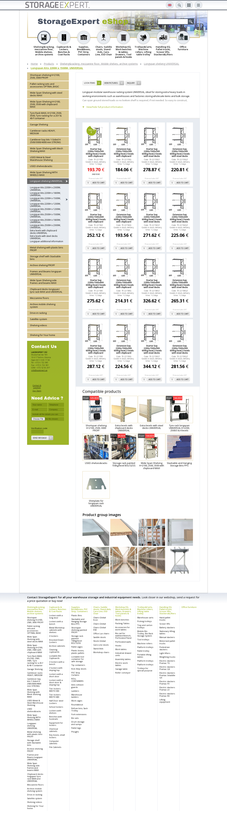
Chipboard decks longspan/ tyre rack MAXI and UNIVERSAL (46, 290)
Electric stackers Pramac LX (167, 688)
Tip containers (78, 665)
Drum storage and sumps (77, 722)
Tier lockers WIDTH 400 (54, 695)
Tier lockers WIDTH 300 (54, 689)
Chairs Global (99, 623)
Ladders (75, 691)
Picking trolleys (144, 621)
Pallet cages (76, 646)
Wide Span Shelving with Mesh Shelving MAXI (46, 150)
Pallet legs (76, 728)
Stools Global (99, 641)
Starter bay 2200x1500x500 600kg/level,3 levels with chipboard (96, 152)
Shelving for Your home (42, 335)
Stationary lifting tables (167, 632)
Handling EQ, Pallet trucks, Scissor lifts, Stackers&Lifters (167, 610)
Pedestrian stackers (164, 648)
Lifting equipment (164, 700)
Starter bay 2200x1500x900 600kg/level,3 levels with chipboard (96, 349)
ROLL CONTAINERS (77, 679)
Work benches (122, 619)
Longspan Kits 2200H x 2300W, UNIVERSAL (45, 188)
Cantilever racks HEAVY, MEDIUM (42, 132)
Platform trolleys (145, 647)
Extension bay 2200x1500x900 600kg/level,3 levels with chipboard (124, 349)
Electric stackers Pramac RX (167, 694)
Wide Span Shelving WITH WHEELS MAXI (43, 174)
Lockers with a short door (56, 675)
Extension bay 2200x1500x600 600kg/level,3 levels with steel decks (180, 218)
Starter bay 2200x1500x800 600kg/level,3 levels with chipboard (96, 284)
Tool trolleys (143, 639)
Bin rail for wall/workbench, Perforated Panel (123, 635)
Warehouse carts (145, 617)
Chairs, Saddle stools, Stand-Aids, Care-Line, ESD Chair (102, 610)
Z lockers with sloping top (55, 669)
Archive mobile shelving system (42, 305)
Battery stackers (167, 627)
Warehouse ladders (76, 695)
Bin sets (75, 718)
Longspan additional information (46, 241)
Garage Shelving (39, 124)
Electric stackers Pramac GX (167, 667)
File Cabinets (55, 747)
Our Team (37, 390)
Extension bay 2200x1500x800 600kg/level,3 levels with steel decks (180, 284)
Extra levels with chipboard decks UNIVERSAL (43, 231)
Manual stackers (167, 637)
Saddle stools (99, 637)
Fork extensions (78, 714)
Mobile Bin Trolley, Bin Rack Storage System (145, 633)
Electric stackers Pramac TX (167, 661)
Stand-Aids (98, 648)
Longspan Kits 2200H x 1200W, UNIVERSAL (45, 205)
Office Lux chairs (101, 633)
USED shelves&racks (41, 166)
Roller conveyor (123, 672)
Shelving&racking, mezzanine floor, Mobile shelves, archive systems (99, 63)
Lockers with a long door (56, 616)
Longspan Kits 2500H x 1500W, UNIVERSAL (45, 215)
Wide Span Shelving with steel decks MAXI (46, 94)
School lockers (56, 707)
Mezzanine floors (39, 298)
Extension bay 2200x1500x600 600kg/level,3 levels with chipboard (124, 218)
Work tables (120, 649)
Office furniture (188, 607)
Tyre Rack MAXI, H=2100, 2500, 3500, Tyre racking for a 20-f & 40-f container (46, 115)
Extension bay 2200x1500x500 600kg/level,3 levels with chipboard (124, 152)
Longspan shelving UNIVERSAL (161, 63)
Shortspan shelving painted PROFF (79, 630)
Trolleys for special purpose (144, 669)
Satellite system (38, 319)
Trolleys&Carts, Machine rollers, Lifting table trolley (145, 610)
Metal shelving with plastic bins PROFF (46, 249)
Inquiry (131, 83)
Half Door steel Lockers (56, 701)
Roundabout (77, 704)
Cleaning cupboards (54, 650)
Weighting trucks (167, 657)
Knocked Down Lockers (56, 641)
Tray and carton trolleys (144, 626)
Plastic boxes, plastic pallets (77, 651)
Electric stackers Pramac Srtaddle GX (167, 675)
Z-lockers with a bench (56, 662)
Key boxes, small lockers (57, 736)
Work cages (76, 700)
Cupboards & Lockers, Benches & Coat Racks (57, 609)
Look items (89, 83)
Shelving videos (38, 325)
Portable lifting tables (144, 655)
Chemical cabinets (53, 730)
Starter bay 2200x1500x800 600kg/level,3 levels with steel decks (152, 284)
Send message (40, 438)
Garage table (121, 669)
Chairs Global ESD (99, 628)
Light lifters (164, 653)
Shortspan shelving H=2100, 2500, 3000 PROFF (45, 76)
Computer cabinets (54, 742)
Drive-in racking (38, 312)
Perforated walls (123, 641)
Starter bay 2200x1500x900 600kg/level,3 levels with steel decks (152, 349)
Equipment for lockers (56, 723)
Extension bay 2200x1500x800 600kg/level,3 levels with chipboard (124, 284)
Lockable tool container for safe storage (77, 659)
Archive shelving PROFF (42, 265)
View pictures (111, 83)
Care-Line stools (101, 644)
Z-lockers (53, 636)
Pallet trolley (143, 651)
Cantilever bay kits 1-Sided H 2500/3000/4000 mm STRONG (45, 141)
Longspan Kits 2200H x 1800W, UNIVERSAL (45, 194)
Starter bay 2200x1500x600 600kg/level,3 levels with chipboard (96, 218)
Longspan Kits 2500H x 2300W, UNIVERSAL (45, 226)
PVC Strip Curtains (75, 673)
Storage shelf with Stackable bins (45, 258)
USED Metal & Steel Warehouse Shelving (41, 158)
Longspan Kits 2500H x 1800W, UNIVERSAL (45, 221)
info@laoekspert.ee (39, 370)
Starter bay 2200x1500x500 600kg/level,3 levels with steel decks (152, 152)
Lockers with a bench (56, 622)
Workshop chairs (101, 652)
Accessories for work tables (122, 628)
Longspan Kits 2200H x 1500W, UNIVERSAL (57, 68)
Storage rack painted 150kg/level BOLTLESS (77, 639)
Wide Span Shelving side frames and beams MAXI (43, 282)
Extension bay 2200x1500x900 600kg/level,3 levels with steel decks (180, 349)
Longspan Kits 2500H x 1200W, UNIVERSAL (45, 210)
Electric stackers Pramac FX (167, 682)
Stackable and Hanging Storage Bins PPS (79, 621)
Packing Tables (122, 623)
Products (49, 63)
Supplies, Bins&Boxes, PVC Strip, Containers (79, 609)
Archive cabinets (57, 646)
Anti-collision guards (77, 685)
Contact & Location (37, 386)
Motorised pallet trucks (167, 642)
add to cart (98, 182)
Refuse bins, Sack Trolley (79, 709)
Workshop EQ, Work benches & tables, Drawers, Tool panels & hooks (123, 611)
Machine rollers (144, 643)
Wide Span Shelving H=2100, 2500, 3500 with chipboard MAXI (45, 104)
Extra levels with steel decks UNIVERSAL (43, 237)
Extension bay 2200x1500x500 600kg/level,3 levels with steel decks (180, 152)
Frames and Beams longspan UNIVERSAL (45, 273)
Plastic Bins (76, 615)
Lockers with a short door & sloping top (56, 682)
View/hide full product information (104, 106)
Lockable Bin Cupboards (55, 656)
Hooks (118, 645)
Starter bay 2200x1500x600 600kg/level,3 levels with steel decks (152, 218)
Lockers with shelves (55, 711)
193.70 (91, 131)
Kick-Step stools (78, 668)
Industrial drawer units (123, 654)
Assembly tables (123, 659)
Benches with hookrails (55, 717)
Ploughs (75, 731)
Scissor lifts (164, 623)
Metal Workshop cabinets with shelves (57, 630)
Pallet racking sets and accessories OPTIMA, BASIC (44, 85)
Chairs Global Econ (99, 618)
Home (34, 63)
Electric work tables (121, 664)
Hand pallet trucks (164, 618)
